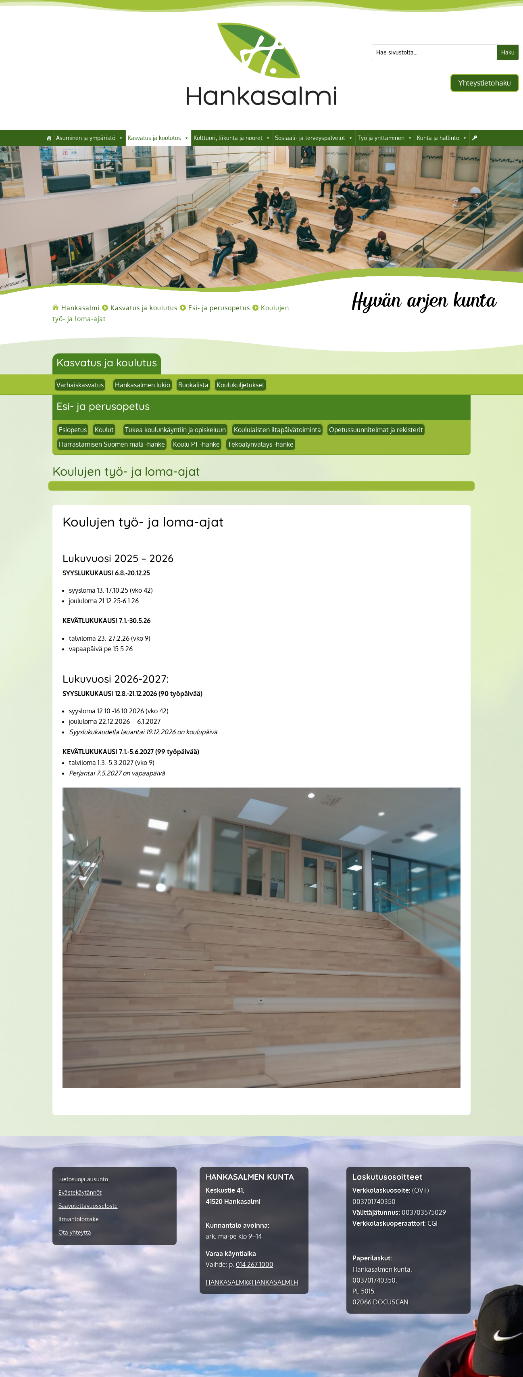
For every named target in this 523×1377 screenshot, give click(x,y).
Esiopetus (73, 430)
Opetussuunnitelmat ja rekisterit (376, 430)
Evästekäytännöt (80, 1192)
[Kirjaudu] (474, 138)
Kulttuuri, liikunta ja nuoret (232, 138)
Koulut (104, 430)
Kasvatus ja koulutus (158, 138)
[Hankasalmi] (49, 138)
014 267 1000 (254, 1264)
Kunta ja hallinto (442, 138)
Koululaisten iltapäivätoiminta (277, 430)
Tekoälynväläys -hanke (261, 444)
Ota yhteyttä (74, 1232)
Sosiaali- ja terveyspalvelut (314, 138)
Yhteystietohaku (484, 82)
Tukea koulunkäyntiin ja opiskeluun (175, 430)
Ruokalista (193, 385)
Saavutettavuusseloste (88, 1206)
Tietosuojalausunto (83, 1179)
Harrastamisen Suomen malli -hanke (112, 444)
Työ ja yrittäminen (385, 138)
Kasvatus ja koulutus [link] (106, 362)
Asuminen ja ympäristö (89, 138)
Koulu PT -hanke (196, 444)
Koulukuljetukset (241, 385)
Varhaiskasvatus (80, 385)
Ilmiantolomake (78, 1219)
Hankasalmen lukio (142, 385)
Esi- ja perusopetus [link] (103, 406)
